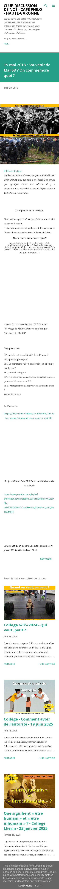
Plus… (7, 43)
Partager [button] (45, 558)
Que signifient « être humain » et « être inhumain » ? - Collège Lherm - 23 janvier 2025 (26, 821)
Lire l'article (47, 663)
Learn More (25, 885)
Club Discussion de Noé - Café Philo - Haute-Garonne (23, 9)
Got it (38, 885)
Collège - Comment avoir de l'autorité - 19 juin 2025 (28, 721)
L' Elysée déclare (12, 171)
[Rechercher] (46, 6)
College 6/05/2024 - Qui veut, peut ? (25, 627)
